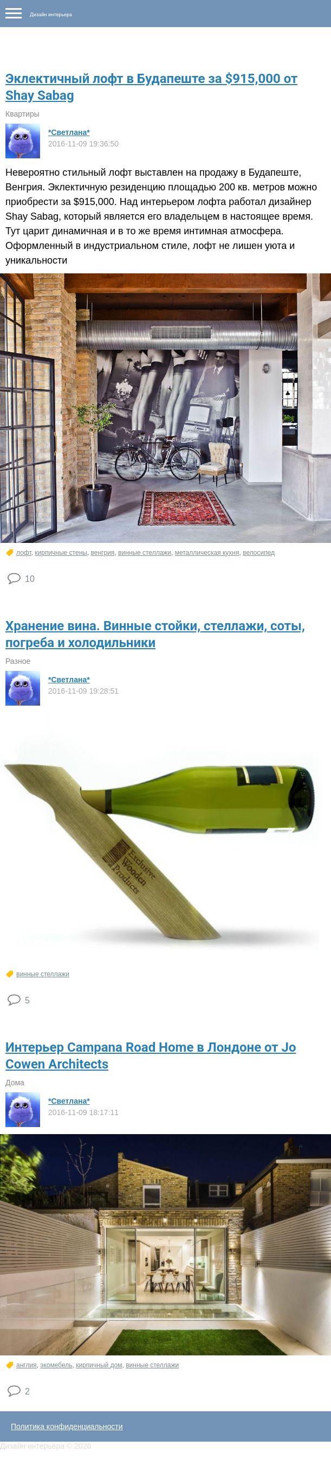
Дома (14, 1082)
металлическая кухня (207, 552)
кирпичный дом (99, 1365)
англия (26, 1365)
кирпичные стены (61, 552)
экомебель (56, 1365)
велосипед (259, 552)
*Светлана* (69, 132)
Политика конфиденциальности (67, 1426)
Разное (17, 661)
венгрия (103, 552)
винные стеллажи (144, 552)
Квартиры (22, 114)
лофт (23, 552)
